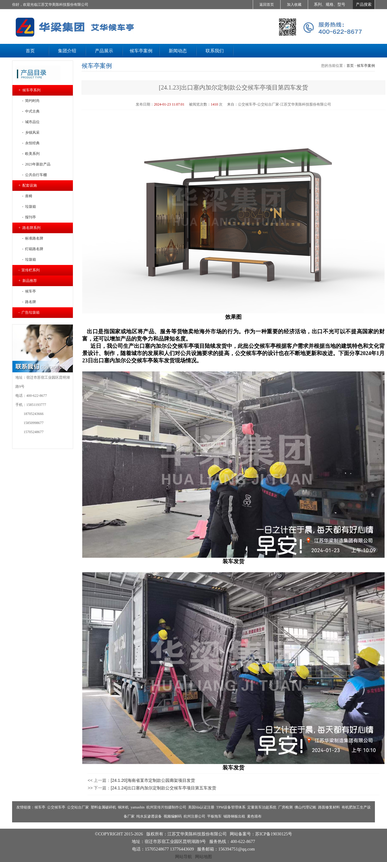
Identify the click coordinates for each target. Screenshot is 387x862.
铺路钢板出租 (234, 816)
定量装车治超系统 (261, 807)
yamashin (138, 807)
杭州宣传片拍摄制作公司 (166, 807)
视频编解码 (173, 816)
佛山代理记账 (305, 807)
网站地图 (203, 856)
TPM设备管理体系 (231, 807)
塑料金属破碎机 (103, 807)
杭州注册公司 (194, 816)
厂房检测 (285, 807)
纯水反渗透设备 (149, 816)
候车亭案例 (366, 66)
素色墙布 (254, 816)
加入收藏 (294, 4)
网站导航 (183, 856)
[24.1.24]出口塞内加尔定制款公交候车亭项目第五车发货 (163, 787)
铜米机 (123, 807)
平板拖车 (214, 816)
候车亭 (39, 807)
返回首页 (266, 4)
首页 (350, 66)
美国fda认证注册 (201, 807)
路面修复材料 (329, 807)
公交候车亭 (56, 807)
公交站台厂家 (78, 807)
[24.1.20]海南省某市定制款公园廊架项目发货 (153, 780)
